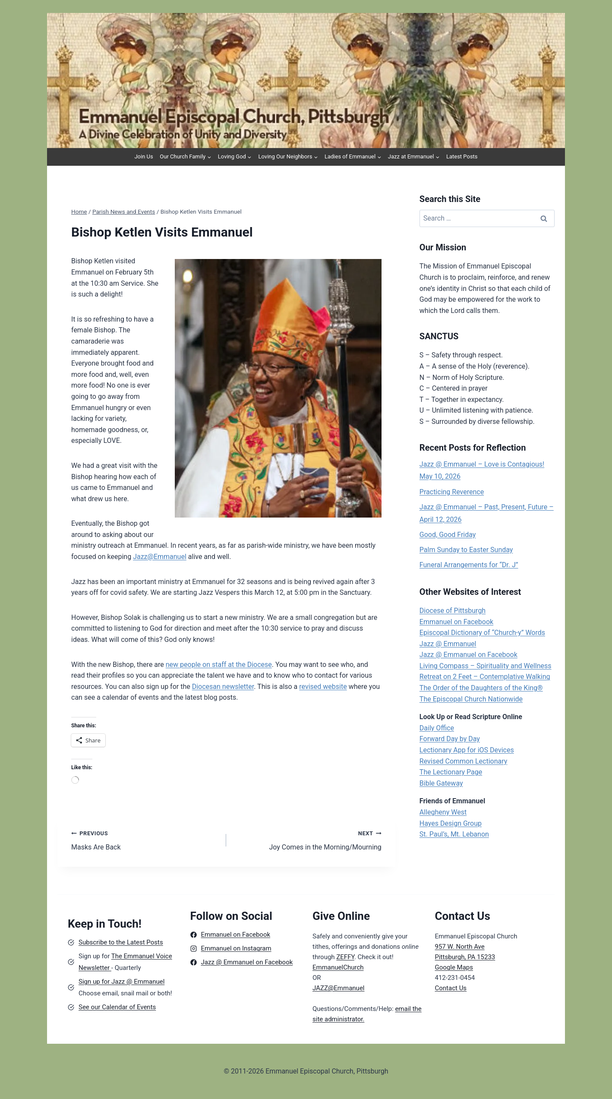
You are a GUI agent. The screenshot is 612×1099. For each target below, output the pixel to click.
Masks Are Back (145, 839)
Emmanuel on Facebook (456, 622)
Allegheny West (443, 812)
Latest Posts (462, 156)
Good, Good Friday (448, 535)
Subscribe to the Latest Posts (121, 942)
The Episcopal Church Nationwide (471, 699)
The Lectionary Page (451, 772)
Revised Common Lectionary (464, 761)
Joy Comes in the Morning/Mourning (307, 839)
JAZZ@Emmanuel (338, 988)
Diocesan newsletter (223, 686)
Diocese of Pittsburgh (453, 610)
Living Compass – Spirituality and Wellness (486, 666)
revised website (323, 686)
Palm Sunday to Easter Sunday (466, 550)
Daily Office (437, 728)
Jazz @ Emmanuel (448, 644)
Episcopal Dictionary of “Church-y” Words (482, 632)
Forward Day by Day (450, 739)
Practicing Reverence (452, 492)
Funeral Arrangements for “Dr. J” (469, 565)
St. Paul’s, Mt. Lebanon (454, 834)
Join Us (143, 156)
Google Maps (454, 967)
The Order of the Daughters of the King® (481, 688)
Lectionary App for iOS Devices (467, 750)
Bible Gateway (441, 783)
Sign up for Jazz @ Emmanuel (121, 981)
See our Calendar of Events (117, 1007)
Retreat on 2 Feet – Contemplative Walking (485, 677)
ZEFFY (345, 957)
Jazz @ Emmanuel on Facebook (468, 655)
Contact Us (451, 988)
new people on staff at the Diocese (219, 664)
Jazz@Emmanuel (159, 557)
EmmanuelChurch (338, 967)
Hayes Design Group (451, 823)
